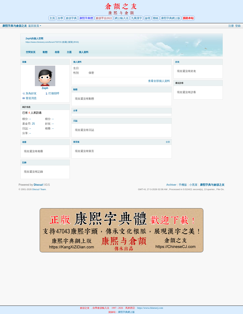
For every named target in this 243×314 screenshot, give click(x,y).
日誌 (75, 121)
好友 (177, 62)
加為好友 (31, 93)
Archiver (171, 184)
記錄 (24, 162)
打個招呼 (53, 93)
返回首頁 (33, 25)
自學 (60, 18)
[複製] (70, 42)
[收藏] (64, 42)
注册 (231, 25)
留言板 (76, 142)
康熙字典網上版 (170, 18)
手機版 (183, 184)
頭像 (24, 62)
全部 (168, 142)
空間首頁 (30, 52)
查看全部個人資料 (159, 80)
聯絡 (155, 18)
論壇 (147, 18)
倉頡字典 (71, 18)
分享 (75, 110)
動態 (45, 52)
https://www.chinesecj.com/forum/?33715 (44, 42)
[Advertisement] (122, 281)
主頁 (52, 18)
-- (30, 118)
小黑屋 (193, 184)
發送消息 (31, 98)
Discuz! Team (39, 189)
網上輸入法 (121, 18)
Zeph (45, 88)
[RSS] (76, 42)
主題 (69, 52)
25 (33, 123)
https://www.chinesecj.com (150, 308)
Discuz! (38, 184)
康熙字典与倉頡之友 (14, 25)
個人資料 (83, 52)
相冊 (57, 52)
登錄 (238, 25)
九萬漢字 (136, 18)
